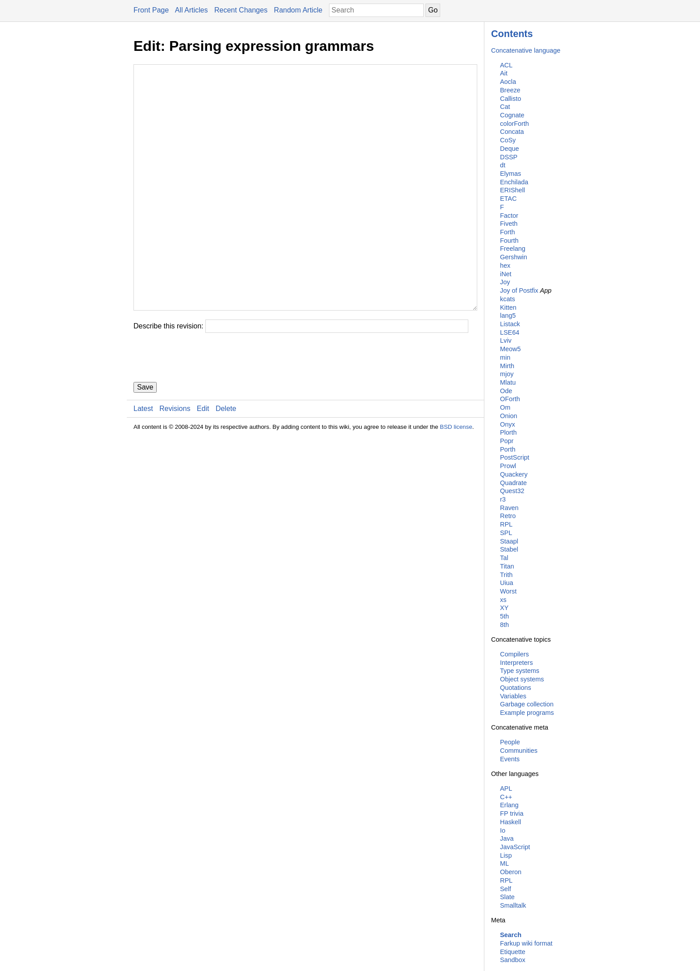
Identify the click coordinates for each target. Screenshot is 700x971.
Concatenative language (525, 50)
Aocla (508, 81)
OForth (510, 399)
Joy (505, 282)
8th (504, 624)
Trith (506, 574)
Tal (504, 557)
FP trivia (512, 813)
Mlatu (508, 382)
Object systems (522, 679)
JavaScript (515, 847)
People (510, 742)
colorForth (514, 123)
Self (505, 888)
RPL (506, 524)
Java (506, 838)
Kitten (508, 307)
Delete (226, 462)
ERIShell (512, 190)
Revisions (174, 462)
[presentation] (201, 411)
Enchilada (514, 182)
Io (502, 830)
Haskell (510, 822)
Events (510, 759)
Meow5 (510, 349)
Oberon (510, 872)
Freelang (512, 248)
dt (502, 165)
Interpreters (516, 662)
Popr (506, 440)
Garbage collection (527, 704)
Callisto (510, 98)
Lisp (506, 855)
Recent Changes (240, 10)
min (505, 357)
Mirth (507, 365)
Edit (203, 462)
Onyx (507, 424)
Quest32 (512, 490)
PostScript (514, 457)
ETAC (508, 198)
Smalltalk (513, 905)
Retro (508, 515)
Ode (506, 390)
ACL (506, 65)
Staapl (509, 541)
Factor (509, 215)
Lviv (506, 340)
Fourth (509, 240)
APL (506, 788)
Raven (509, 507)
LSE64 (509, 332)
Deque (509, 148)
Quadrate (513, 482)
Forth (507, 232)
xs (503, 599)
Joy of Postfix (519, 290)
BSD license (456, 480)
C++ (506, 797)
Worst (508, 591)
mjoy (506, 374)
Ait (504, 73)
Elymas (510, 173)
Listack (510, 324)
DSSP (508, 157)
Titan (507, 566)
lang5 (508, 315)
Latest (143, 462)
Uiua (506, 582)
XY (504, 607)
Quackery (514, 474)
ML (504, 863)
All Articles (191, 10)
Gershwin (513, 257)
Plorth (508, 432)
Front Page (151, 10)
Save (145, 440)
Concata (512, 131)
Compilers (514, 654)
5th (504, 616)
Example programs (527, 712)
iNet (506, 274)
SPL (506, 532)
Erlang (509, 805)
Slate (507, 896)
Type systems (519, 670)
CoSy (508, 140)
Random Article (298, 10)
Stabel (509, 549)
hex (505, 265)
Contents (512, 33)
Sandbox (512, 959)
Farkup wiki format (526, 943)
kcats (507, 299)
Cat (505, 106)
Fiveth (508, 223)
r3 (503, 499)
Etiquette (512, 951)
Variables (513, 696)
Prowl (508, 465)
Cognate (512, 115)
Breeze (510, 90)
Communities (519, 750)
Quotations (515, 687)
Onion (508, 415)
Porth (507, 449)
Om (505, 407)
